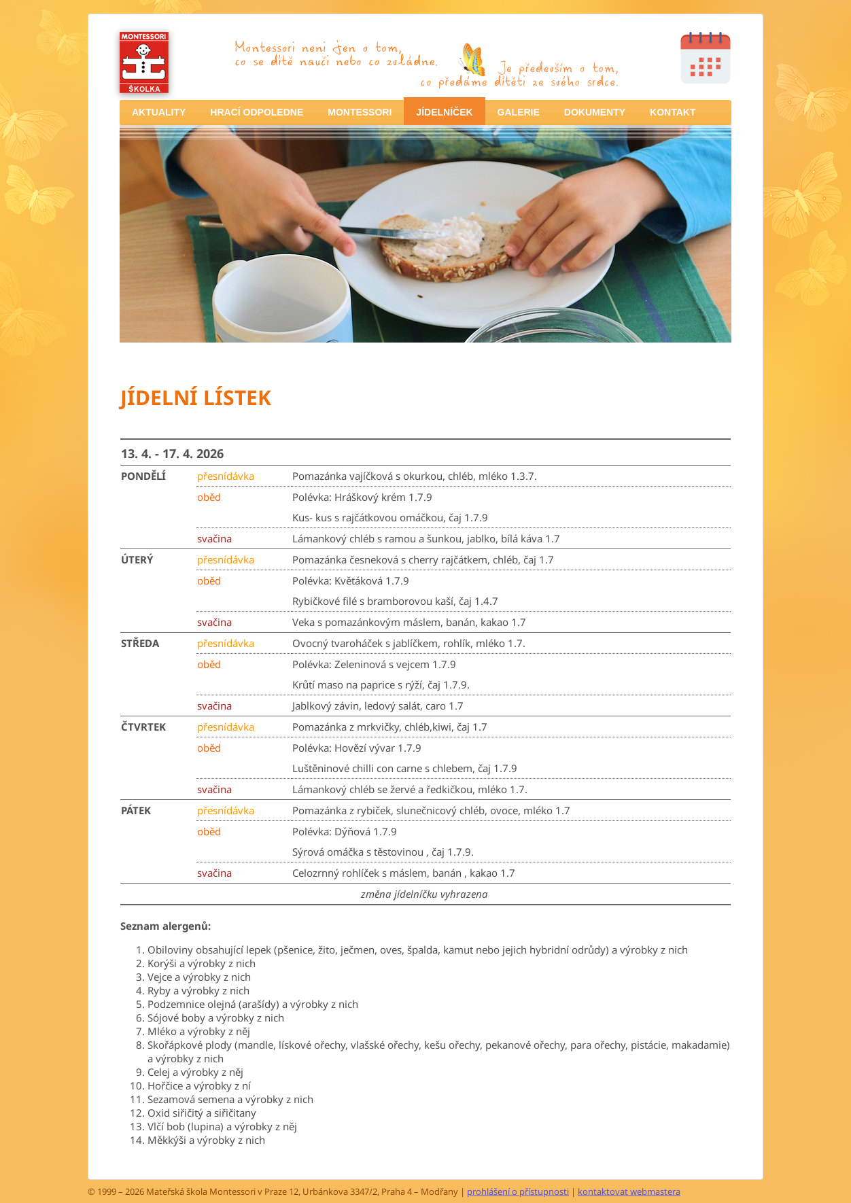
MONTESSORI (360, 112)
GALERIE (519, 112)
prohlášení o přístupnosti (518, 1191)
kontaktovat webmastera (629, 1191)
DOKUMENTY (594, 112)
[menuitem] (159, 112)
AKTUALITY (159, 112)
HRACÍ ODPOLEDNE (256, 112)
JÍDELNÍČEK (444, 112)
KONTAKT (672, 112)
